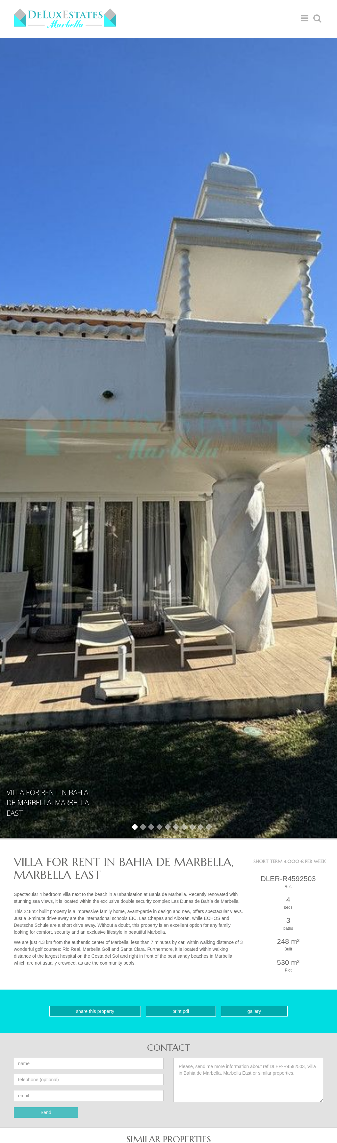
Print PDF (180, 1011)
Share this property (95, 1011)
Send (45, 1112)
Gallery (254, 1011)
